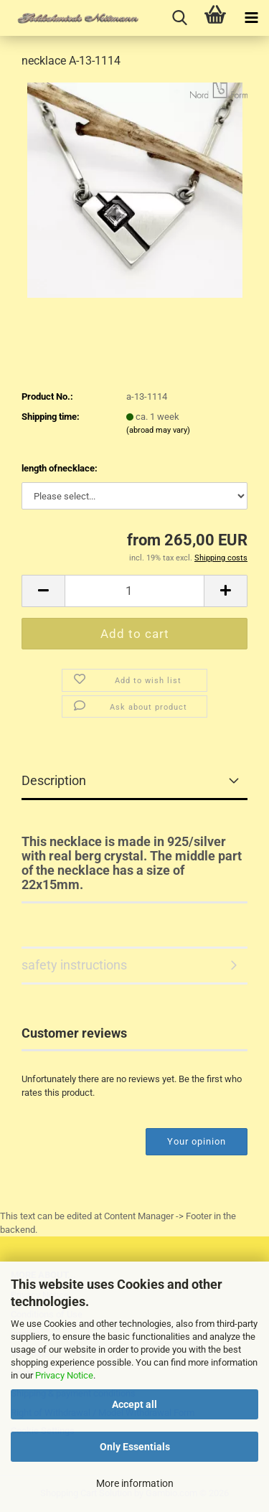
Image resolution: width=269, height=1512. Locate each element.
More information (135, 1483)
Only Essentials (135, 1446)
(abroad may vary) (158, 430)
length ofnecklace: (60, 468)
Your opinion (196, 1141)
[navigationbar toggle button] (251, 18)
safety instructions (74, 964)
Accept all (134, 1404)
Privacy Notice (64, 1375)
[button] (43, 591)
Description (54, 780)
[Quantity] (134, 591)
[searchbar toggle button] (179, 18)
